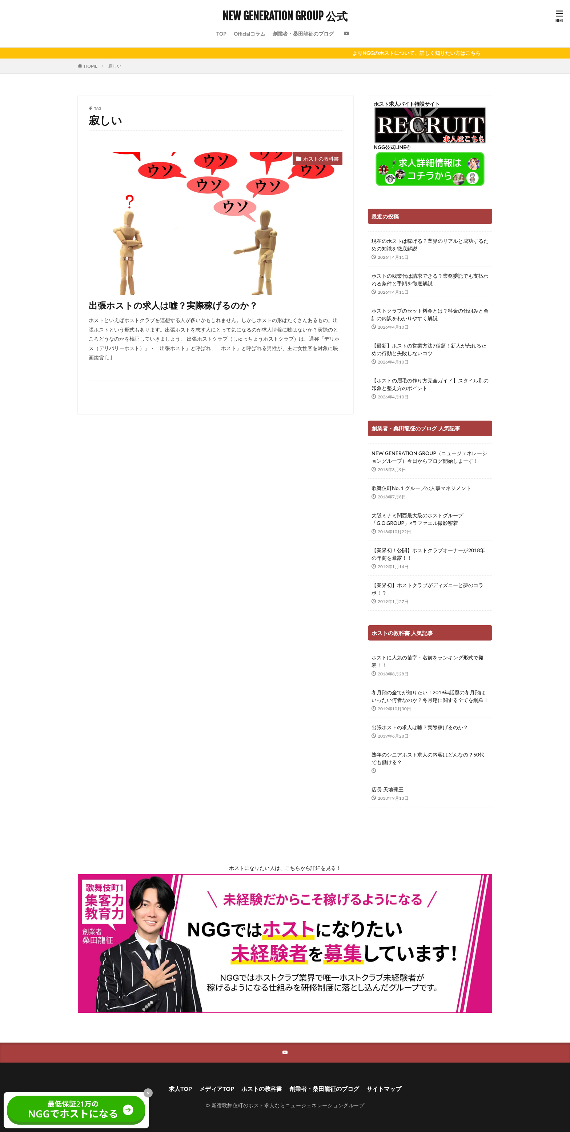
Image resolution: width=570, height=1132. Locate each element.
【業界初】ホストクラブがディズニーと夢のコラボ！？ (427, 589)
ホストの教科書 (321, 159)
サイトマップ (383, 1088)
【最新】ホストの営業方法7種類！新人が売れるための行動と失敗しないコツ (429, 349)
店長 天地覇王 (388, 789)
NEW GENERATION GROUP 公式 (285, 16)
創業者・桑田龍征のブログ (303, 34)
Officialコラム (249, 34)
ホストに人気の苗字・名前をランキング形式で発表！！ (427, 661)
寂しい (114, 66)
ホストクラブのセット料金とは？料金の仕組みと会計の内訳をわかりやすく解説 (430, 314)
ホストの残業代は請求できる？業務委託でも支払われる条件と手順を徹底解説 (430, 279)
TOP (221, 34)
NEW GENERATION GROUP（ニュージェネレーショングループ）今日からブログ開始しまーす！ (429, 457)
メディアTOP (216, 1088)
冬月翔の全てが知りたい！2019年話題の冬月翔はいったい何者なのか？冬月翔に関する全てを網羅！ (430, 696)
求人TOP (180, 1088)
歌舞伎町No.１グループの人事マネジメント (421, 488)
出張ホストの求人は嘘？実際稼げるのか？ (173, 305)
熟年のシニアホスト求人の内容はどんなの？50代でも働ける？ (428, 758)
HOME (90, 66)
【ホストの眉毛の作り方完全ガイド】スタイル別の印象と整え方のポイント (430, 384)
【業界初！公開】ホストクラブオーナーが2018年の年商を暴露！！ (428, 554)
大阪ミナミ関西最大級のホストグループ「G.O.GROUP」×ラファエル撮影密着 (417, 519)
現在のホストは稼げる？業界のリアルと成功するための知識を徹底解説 (430, 245)
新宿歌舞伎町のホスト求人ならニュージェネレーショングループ (288, 1105)
